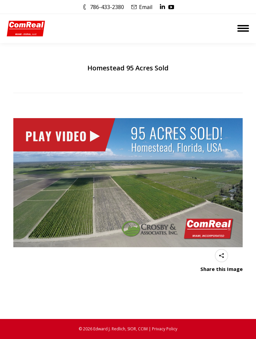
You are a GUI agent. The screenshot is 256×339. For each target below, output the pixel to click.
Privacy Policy (164, 329)
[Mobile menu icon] (243, 28)
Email (145, 7)
